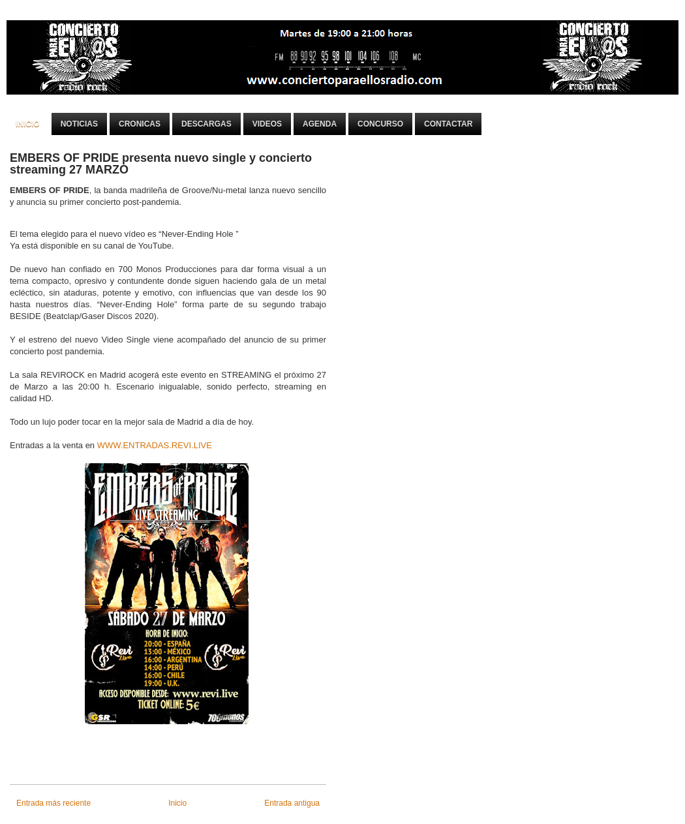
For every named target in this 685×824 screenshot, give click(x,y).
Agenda (320, 124)
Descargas (206, 124)
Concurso (380, 124)
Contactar (448, 124)
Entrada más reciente (53, 803)
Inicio (28, 124)
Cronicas (139, 124)
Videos (267, 124)
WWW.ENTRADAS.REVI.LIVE (154, 445)
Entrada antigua (292, 803)
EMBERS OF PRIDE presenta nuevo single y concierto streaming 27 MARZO (161, 163)
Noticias (79, 124)
